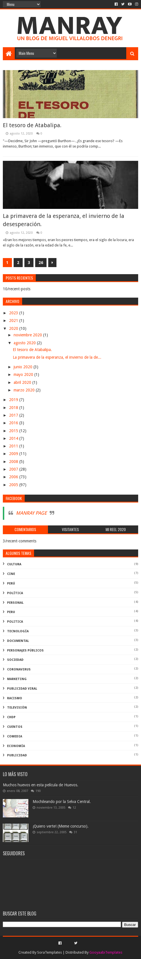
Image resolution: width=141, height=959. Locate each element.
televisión (17, 707)
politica (15, 622)
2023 (14, 313)
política (15, 593)
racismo (14, 698)
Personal (15, 603)
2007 (14, 469)
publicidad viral (22, 688)
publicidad (17, 755)
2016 (14, 423)
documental (18, 641)
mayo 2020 (24, 374)
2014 (14, 438)
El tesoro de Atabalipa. (32, 125)
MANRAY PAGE (31, 513)
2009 (14, 453)
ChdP (11, 717)
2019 (14, 399)
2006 (14, 477)
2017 (14, 415)
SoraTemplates (49, 952)
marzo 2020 (25, 390)
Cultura (14, 564)
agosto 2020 (25, 343)
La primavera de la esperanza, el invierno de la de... (57, 357)
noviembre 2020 (28, 335)
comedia (14, 736)
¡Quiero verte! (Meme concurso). (61, 826)
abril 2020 (23, 382)
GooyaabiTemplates (105, 952)
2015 (14, 430)
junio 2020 (23, 367)
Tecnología (18, 631)
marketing (17, 679)
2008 (14, 461)
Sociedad (15, 660)
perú (11, 583)
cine (11, 574)
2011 (14, 446)
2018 (14, 407)
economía (16, 746)
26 (41, 262)
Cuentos (14, 727)
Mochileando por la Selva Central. (62, 801)
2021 (14, 320)
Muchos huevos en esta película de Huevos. (40, 785)
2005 (14, 484)
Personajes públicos (25, 650)
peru (11, 612)
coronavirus (19, 669)
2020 (14, 328)
